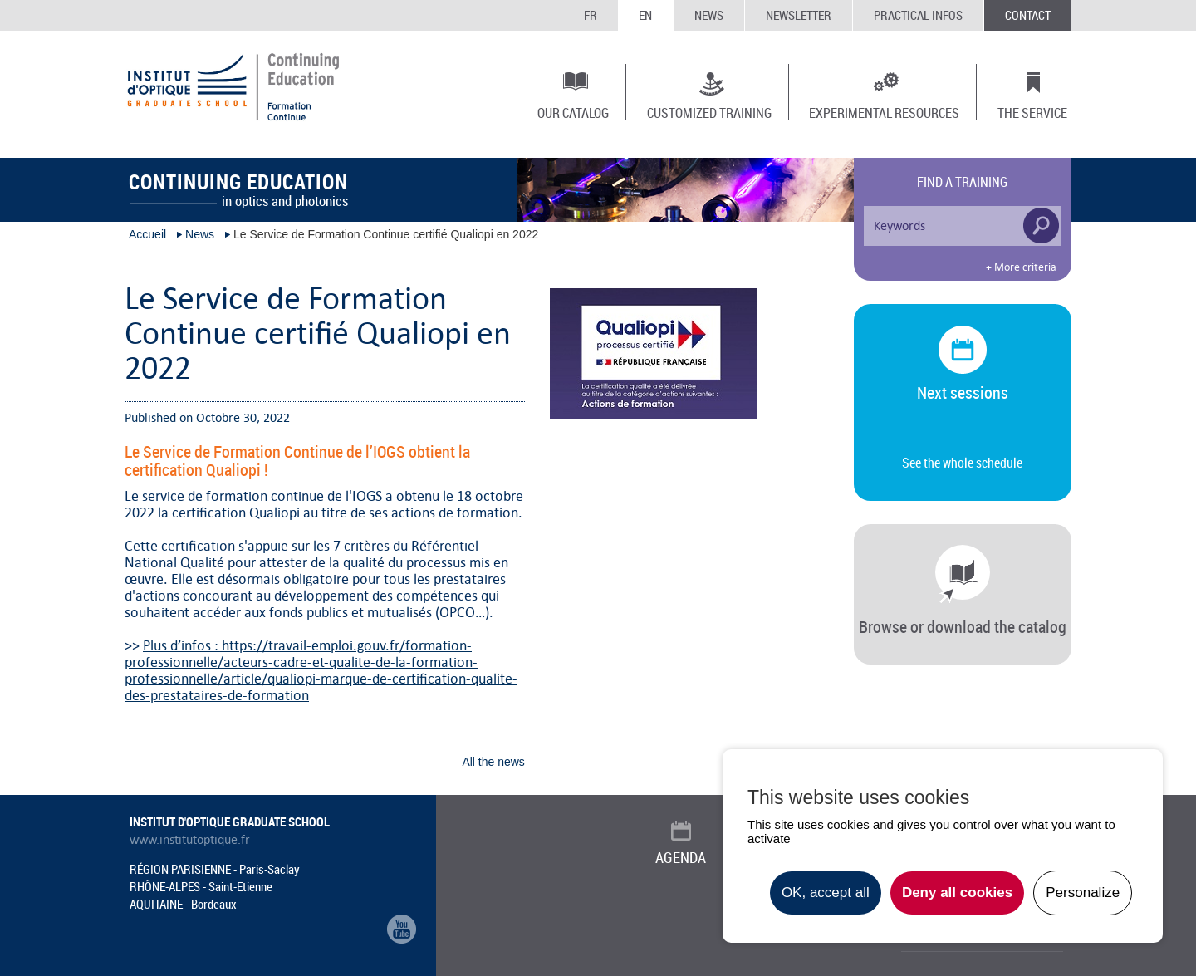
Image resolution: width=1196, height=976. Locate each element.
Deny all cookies (957, 892)
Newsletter (798, 15)
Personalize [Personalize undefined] (1083, 892)
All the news (493, 761)
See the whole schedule (962, 462)
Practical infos (918, 15)
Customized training (709, 112)
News (708, 15)
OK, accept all (826, 892)
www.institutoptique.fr (190, 839)
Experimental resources (884, 112)
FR (590, 15)
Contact (1028, 15)
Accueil (147, 234)
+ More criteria (1021, 267)
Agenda (680, 857)
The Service (1032, 112)
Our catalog (573, 112)
